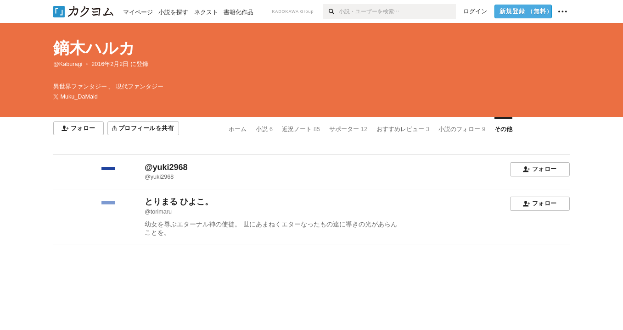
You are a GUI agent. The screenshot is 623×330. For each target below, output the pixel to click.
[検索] (331, 11)
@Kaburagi (67, 64)
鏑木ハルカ (94, 48)
